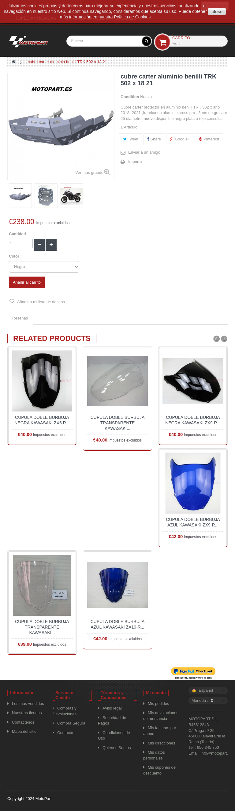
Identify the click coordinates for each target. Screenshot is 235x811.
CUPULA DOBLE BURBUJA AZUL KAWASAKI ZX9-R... (193, 522)
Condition (130, 96)
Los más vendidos (28, 703)
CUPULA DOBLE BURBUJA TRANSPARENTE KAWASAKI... (118, 423)
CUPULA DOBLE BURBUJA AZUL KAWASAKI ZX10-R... (118, 624)
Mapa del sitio (24, 731)
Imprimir (135, 161)
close (216, 11)
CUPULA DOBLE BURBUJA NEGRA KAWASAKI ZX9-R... (193, 420)
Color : (16, 256)
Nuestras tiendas (27, 712)
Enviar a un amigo (144, 152)
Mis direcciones (161, 743)
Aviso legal (112, 708)
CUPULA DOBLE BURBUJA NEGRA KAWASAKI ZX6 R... (41, 420)
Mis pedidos (158, 703)
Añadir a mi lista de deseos (40, 302)
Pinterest (209, 139)
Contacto (65, 732)
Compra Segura (71, 723)
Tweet (130, 139)
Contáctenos (23, 722)
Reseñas (20, 318)
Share (154, 139)
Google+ (180, 139)
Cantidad (17, 233)
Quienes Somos (117, 747)
